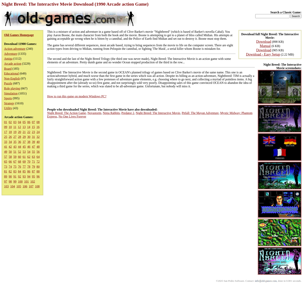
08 (38, 122)
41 (5, 146)
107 (31, 186)
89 (5, 176)
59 (14, 156)
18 (10, 132)
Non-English (12, 78)
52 (19, 151)
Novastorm (94, 113)
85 (24, 171)
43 (14, 146)
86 (28, 171)
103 (6, 186)
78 (28, 166)
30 (28, 136)
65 (5, 161)
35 (14, 141)
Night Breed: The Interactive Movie (158, 113)
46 (28, 146)
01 (5, 122)
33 (5, 141)
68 (19, 161)
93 (24, 176)
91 (14, 176)
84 (19, 171)
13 (24, 127)
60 (19, 156)
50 (10, 151)
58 (10, 156)
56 (38, 151)
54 (28, 151)
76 (19, 166)
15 (33, 127)
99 (14, 181)
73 (5, 166)
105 (18, 186)
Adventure (10, 53)
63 (33, 156)
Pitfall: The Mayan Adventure (200, 113)
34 (10, 141)
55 (33, 151)
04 (19, 122)
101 (26, 181)
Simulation (11, 93)
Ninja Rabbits (111, 113)
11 (14, 127)
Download (263, 41)
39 (33, 141)
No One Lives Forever (72, 116)
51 (14, 151)
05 (24, 122)
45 (24, 146)
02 (10, 122)
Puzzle (8, 83)
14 (28, 127)
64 (38, 156)
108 (37, 186)
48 (38, 146)
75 (14, 166)
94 (28, 176)
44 (19, 146)
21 (24, 132)
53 (24, 151)
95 (33, 176)
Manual (265, 46)
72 (38, 161)
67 (14, 161)
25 (5, 136)
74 (10, 166)
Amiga (8, 58)
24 (38, 132)
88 (38, 171)
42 (10, 146)
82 (10, 171)
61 (24, 156)
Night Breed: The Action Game (66, 113)
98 (10, 181)
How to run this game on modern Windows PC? (76, 96)
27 (14, 136)
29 (24, 136)
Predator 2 (127, 113)
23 (33, 132)
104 (12, 186)
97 (5, 181)
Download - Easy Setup (263, 54)
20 (19, 132)
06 (28, 122)
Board (8, 68)
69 (24, 161)
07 (33, 122)
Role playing (12, 88)
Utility (8, 108)
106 (25, 186)
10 (10, 127)
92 (19, 176)
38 (28, 141)
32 (38, 136)
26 (10, 136)
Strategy (9, 103)
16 (37, 127)
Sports (8, 98)
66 (10, 161)
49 (5, 151)
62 (28, 156)
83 (14, 171)
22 (28, 132)
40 (38, 141)
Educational (11, 73)
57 (5, 156)
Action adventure (15, 48)
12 (19, 127)
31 (33, 136)
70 (28, 161)
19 (14, 132)
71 (33, 161)
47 (33, 146)
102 (32, 181)
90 (10, 176)
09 (5, 127)
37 (24, 141)
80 (38, 166)
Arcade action (12, 63)
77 (24, 166)
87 (33, 171)
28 (19, 136)
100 (20, 181)
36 (19, 141)
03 (14, 122)
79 (33, 166)
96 (38, 176)
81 (5, 171)
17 (5, 132)
